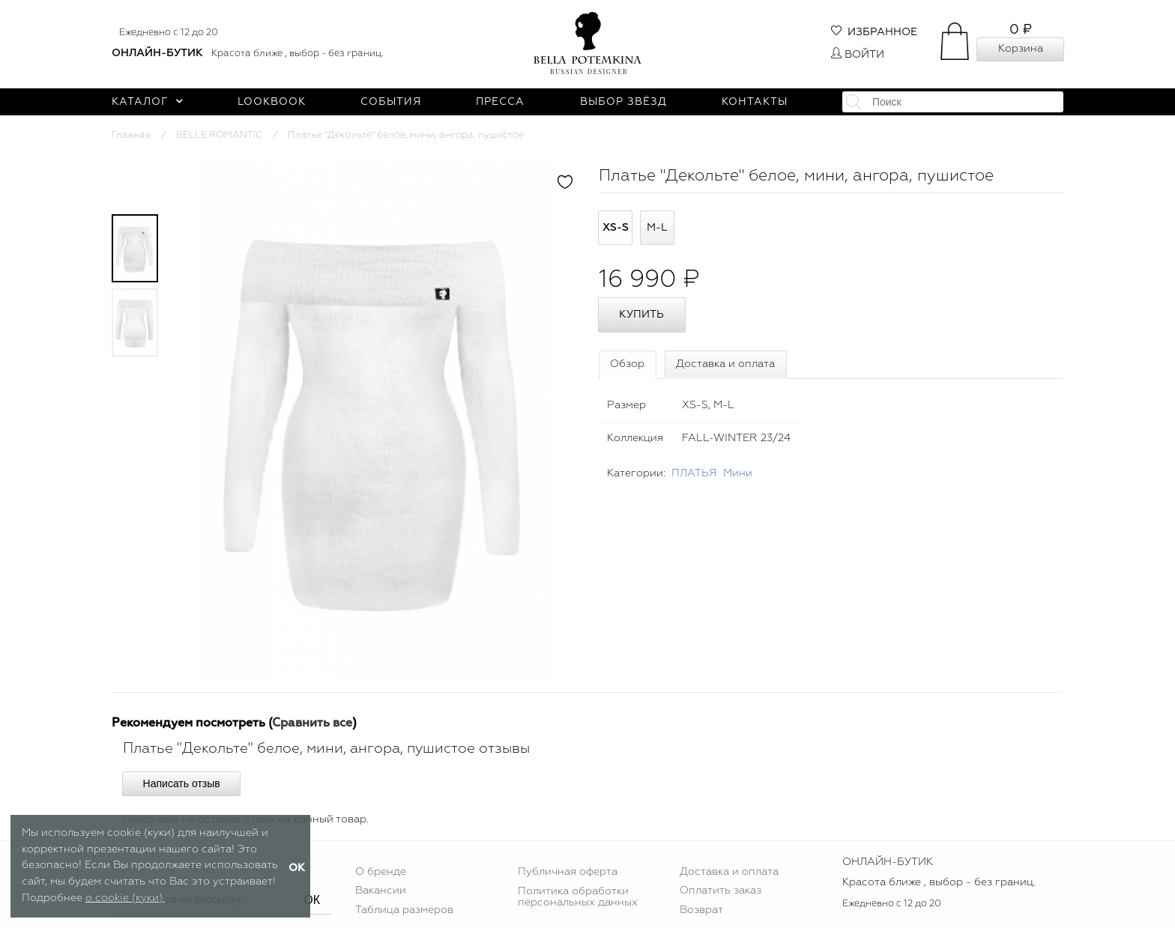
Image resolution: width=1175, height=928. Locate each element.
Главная (131, 135)
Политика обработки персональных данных (578, 896)
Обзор (627, 364)
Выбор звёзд (623, 102)
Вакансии (380, 890)
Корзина (1020, 48)
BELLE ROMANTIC (219, 135)
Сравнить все (312, 724)
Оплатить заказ (720, 890)
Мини (737, 473)
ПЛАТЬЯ (694, 473)
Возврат (701, 910)
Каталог (147, 102)
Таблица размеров (404, 910)
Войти (857, 54)
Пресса (500, 102)
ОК (311, 900)
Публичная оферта (567, 872)
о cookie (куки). (125, 898)
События (390, 102)
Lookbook (272, 102)
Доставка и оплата (725, 364)
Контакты (755, 102)
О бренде (380, 872)
